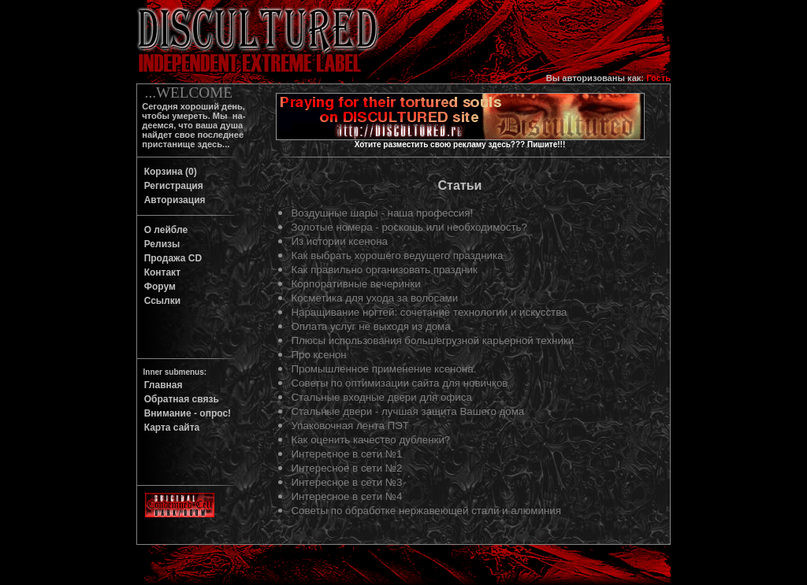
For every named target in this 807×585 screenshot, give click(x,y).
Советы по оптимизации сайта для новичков (399, 383)
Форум (157, 286)
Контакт (159, 272)
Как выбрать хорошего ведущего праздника (397, 255)
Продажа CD (170, 258)
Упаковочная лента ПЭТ (350, 425)
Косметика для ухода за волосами (374, 298)
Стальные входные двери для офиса (381, 397)
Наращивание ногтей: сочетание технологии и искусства (429, 312)
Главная (160, 385)
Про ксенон (318, 355)
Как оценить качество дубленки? (370, 440)
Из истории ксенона (339, 241)
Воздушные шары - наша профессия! (382, 213)
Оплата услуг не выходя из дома (370, 326)
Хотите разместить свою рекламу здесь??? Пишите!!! (460, 144)
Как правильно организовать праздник (384, 270)
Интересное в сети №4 (346, 496)
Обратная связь (179, 399)
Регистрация (171, 185)
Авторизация (172, 199)
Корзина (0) (168, 171)
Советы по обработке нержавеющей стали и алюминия (425, 511)
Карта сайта (169, 427)
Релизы (159, 244)
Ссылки (159, 300)
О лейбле (163, 229)
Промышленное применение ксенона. (383, 369)
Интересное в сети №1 (346, 454)
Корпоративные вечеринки (355, 284)
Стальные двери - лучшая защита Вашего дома (407, 411)
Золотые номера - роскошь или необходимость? (409, 227)
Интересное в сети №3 (346, 482)
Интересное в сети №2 (346, 468)
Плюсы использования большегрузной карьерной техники (432, 340)
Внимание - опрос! (185, 413)
